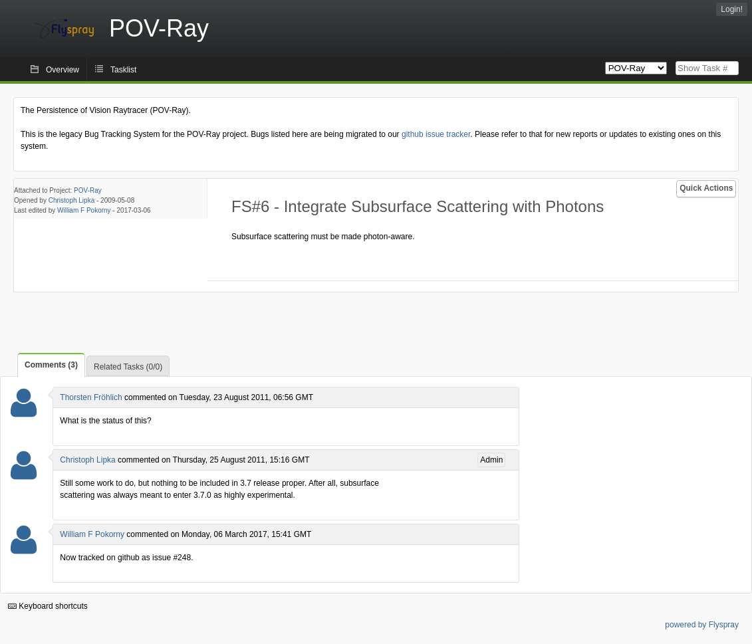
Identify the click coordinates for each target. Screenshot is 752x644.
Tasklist (123, 69)
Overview (62, 69)
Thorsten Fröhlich (91, 397)
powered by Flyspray (702, 624)
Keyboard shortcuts (48, 606)
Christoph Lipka (71, 200)
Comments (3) (51, 365)
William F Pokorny (84, 210)
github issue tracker (436, 134)
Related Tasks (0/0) (128, 367)
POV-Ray (88, 190)
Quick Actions (706, 188)
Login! (732, 9)
